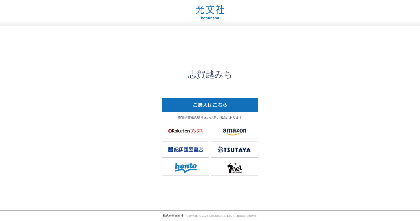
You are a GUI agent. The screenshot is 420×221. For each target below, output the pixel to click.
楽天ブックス (185, 131)
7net (234, 168)
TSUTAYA (234, 149)
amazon (234, 131)
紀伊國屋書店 (185, 149)
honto (185, 168)
